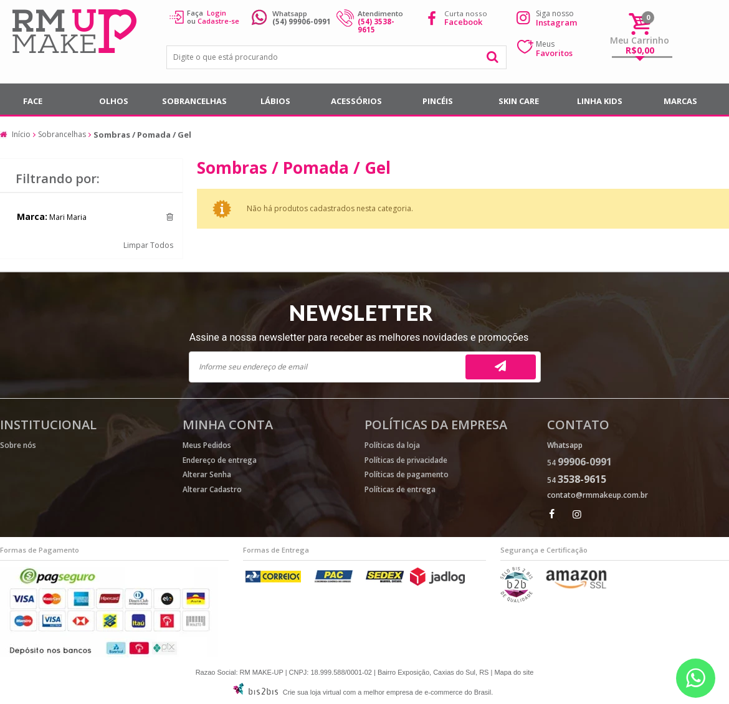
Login (216, 12)
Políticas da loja (392, 445)
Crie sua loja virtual (312, 692)
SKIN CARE (518, 101)
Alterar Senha (207, 474)
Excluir (169, 217)
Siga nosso (556, 18)
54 (579, 462)
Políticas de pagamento (406, 474)
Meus (554, 49)
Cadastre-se (218, 21)
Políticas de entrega (400, 489)
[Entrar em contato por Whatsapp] (695, 678)
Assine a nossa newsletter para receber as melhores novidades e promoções (359, 337)
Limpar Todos (148, 245)
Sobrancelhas (194, 101)
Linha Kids (599, 101)
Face (32, 101)
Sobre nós (18, 445)
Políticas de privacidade (405, 460)
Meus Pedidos (207, 445)
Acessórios (356, 101)
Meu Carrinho (639, 40)
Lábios (275, 101)
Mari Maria (68, 217)
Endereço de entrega (220, 460)
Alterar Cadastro (212, 489)
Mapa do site (513, 672)
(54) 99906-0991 (301, 21)
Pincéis (437, 101)
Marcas (680, 101)
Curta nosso (465, 18)
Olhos (113, 101)
